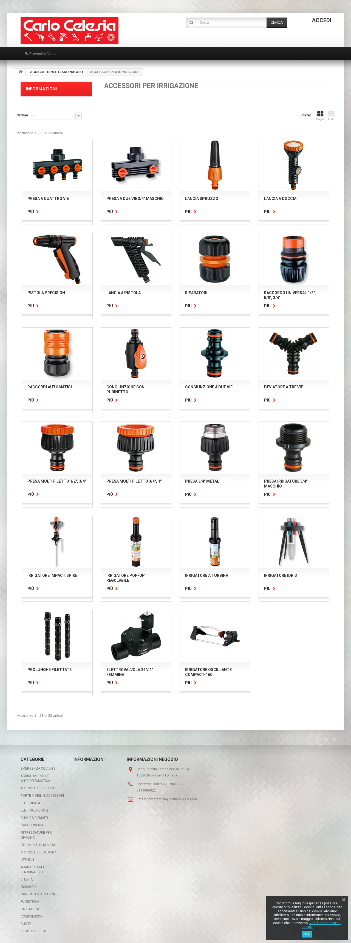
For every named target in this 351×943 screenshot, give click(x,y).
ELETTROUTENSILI (34, 810)
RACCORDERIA (32, 825)
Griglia (320, 116)
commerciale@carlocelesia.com (172, 799)
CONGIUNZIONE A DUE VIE (209, 387)
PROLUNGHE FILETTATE (49, 669)
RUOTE (26, 924)
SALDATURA (30, 909)
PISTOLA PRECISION (46, 293)
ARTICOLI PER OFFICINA (38, 852)
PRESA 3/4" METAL (202, 481)
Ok (307, 934)
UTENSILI (27, 860)
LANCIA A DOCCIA (280, 198)
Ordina (22, 115)
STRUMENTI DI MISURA (38, 845)
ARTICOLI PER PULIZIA (37, 788)
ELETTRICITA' (31, 803)
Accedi (321, 20)
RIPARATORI (196, 293)
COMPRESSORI (32, 916)
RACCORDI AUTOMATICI (49, 387)
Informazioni (41, 88)
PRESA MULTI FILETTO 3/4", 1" (134, 481)
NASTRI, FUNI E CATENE (38, 894)
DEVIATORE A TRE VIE (283, 387)
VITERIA (27, 879)
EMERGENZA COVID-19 (38, 768)
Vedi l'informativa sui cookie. (321, 925)
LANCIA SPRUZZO (201, 198)
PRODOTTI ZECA (33, 931)
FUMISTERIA (30, 902)
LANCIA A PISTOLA (123, 293)
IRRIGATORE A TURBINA (206, 575)
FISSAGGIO (29, 887)
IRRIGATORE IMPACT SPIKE (52, 575)
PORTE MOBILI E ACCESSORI (42, 796)
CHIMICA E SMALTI (34, 818)
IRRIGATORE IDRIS (280, 575)
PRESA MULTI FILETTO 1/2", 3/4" (56, 481)
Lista (331, 116)
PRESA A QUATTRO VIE (48, 198)
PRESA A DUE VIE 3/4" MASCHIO (135, 198)
